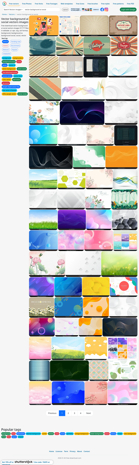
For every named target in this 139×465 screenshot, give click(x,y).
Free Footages (51, 4)
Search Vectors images (12, 9)
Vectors (12, 14)
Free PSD (130, 4)
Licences (59, 451)
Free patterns (118, 4)
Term (66, 451)
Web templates (67, 4)
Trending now (15, 42)
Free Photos (26, 4)
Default (5, 42)
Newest (5, 46)
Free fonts (39, 4)
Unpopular (6, 54)
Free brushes (93, 4)
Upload (65, 10)
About (79, 451)
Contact (87, 451)
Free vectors (14, 4)
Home (4, 14)
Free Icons (80, 4)
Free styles (105, 4)
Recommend (15, 46)
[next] (88, 413)
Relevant (6, 50)
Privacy (73, 451)
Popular (14, 50)
